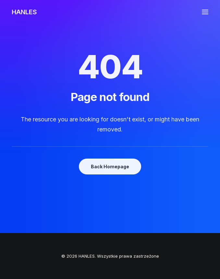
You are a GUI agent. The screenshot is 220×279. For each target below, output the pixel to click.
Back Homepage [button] (110, 166)
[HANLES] (24, 12)
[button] (205, 12)
